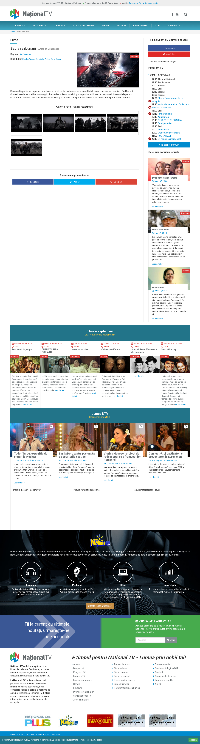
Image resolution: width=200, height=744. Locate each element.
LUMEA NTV (59, 25)
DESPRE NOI (19, 25)
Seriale (76, 684)
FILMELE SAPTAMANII (83, 25)
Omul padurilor (164, 123)
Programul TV (135, 3)
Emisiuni (31, 585)
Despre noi (78, 668)
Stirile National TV (82, 696)
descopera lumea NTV (100, 417)
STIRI (157, 25)
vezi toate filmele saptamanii (100, 334)
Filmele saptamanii (82, 680)
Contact (159, 672)
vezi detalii (157, 206)
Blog (123, 585)
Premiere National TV (84, 692)
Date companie (151, 3)
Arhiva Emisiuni (81, 699)
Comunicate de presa (165, 676)
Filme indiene (120, 668)
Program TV (79, 672)
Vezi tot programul (169, 145)
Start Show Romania (34, 460)
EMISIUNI (121, 25)
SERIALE (105, 25)
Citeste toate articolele (100, 606)
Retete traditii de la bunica (127, 688)
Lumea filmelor (121, 684)
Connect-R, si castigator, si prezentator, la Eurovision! (166, 455)
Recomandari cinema (124, 680)
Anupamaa (163, 117)
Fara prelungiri (164, 114)
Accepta (193, 740)
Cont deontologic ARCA (166, 668)
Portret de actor (122, 664)
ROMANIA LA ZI (175, 25)
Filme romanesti (122, 676)
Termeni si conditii (164, 680)
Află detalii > (98, 740)
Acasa (12, 32)
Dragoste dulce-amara (168, 132)
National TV (55, 734)
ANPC (158, 684)
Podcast (77, 585)
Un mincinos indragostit (169, 139)
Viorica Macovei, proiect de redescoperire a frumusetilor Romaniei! (122, 456)
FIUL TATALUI (164, 136)
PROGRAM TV (39, 25)
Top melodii (169, 585)
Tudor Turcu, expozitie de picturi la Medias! (30, 455)
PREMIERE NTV (140, 25)
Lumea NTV (79, 676)
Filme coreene (121, 672)
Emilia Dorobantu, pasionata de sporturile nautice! (77, 455)
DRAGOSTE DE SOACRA (169, 120)
